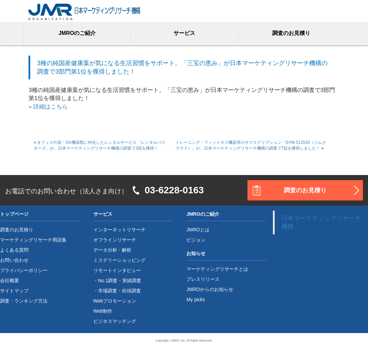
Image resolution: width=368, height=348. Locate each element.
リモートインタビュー (117, 270)
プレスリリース (203, 279)
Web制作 (103, 311)
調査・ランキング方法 (24, 301)
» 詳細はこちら (48, 106)
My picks (195, 299)
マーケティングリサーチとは (217, 269)
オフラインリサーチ (114, 240)
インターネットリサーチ (119, 229)
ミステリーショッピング (119, 260)
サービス (184, 33)
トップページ (14, 214)
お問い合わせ (14, 260)
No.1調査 (108, 280)
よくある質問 (14, 250)
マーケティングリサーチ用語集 (33, 240)
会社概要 (9, 280)
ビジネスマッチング (114, 321)
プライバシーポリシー (24, 270)
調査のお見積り (291, 33)
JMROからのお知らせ (209, 289)
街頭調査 (131, 290)
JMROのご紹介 (77, 33)
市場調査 (107, 290)
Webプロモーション (114, 301)
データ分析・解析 (112, 250)
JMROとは (197, 229)
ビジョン (195, 240)
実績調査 (131, 280)
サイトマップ (14, 290)
